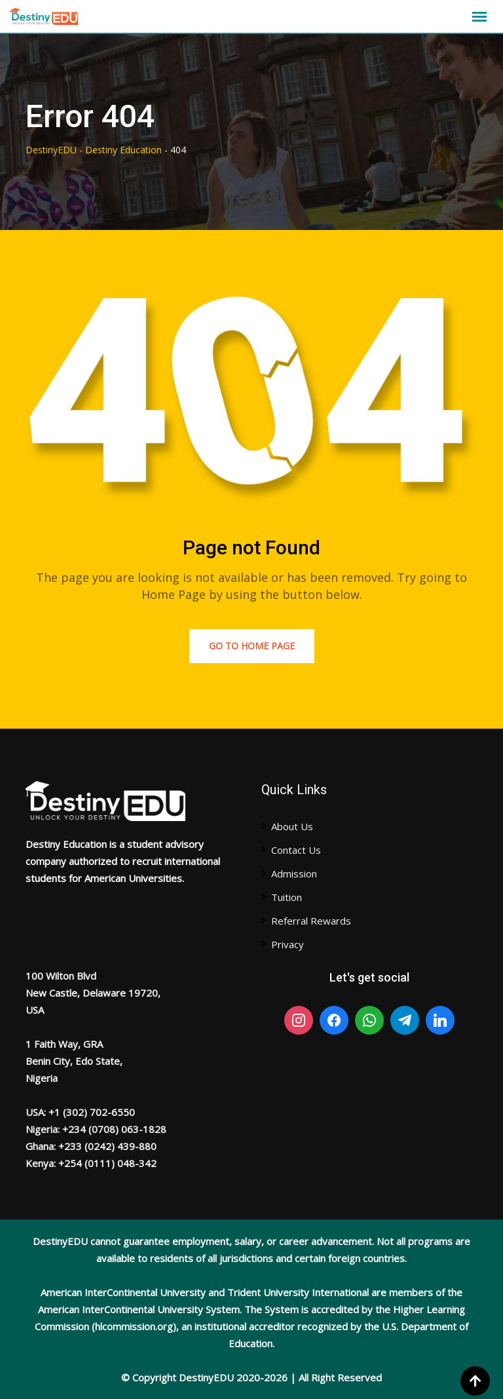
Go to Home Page (252, 646)
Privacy (287, 944)
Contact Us (296, 849)
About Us (292, 826)
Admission (294, 873)
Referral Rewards (311, 920)
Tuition (286, 897)
